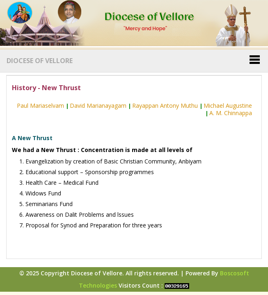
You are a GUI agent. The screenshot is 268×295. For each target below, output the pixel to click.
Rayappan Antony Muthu (165, 105)
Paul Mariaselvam (40, 105)
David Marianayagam (98, 105)
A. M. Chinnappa (230, 113)
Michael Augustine (228, 105)
